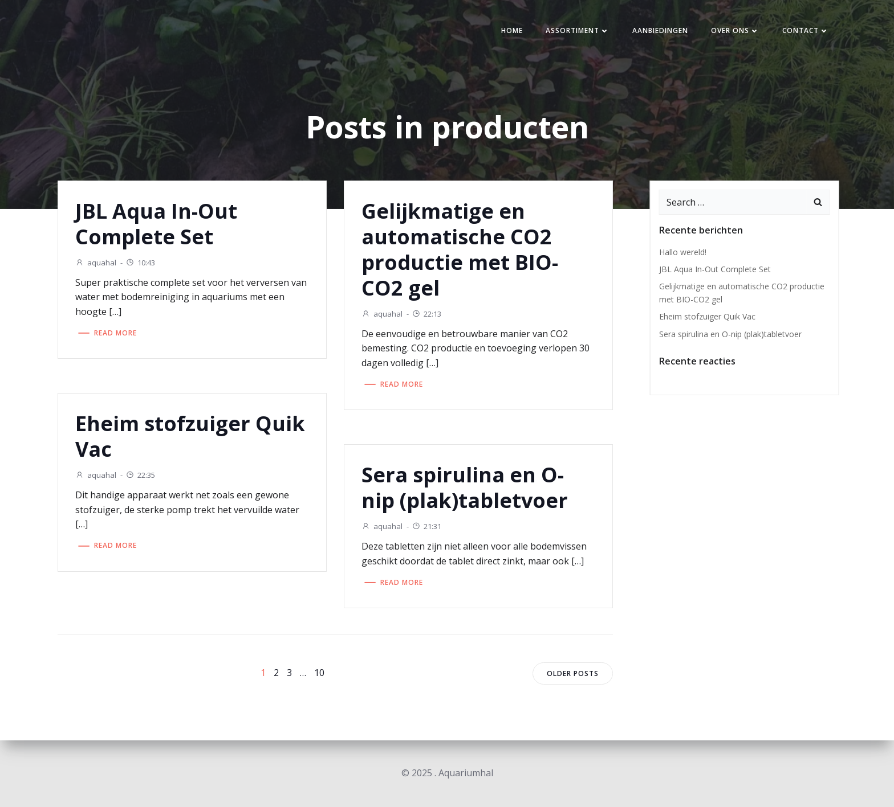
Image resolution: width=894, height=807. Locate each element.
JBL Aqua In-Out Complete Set (715, 269)
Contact (805, 30)
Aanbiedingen (660, 30)
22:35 (140, 475)
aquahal (95, 262)
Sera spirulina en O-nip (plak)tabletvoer (730, 334)
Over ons (735, 30)
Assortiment (577, 30)
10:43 (140, 262)
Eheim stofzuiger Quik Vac (707, 316)
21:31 (426, 526)
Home (512, 30)
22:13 (426, 314)
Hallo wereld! (682, 252)
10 (319, 672)
